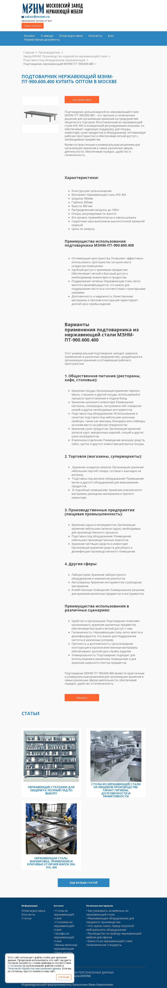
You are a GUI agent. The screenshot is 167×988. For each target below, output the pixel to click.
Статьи (26, 918)
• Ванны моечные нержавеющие (65, 947)
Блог (111, 36)
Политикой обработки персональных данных (34, 968)
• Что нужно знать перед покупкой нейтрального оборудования (110, 928)
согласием (16, 965)
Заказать (81, 697)
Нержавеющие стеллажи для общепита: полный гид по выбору (51, 790)
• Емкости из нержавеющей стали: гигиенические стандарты (109, 943)
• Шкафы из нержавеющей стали (64, 937)
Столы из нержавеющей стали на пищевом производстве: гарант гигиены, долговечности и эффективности (116, 790)
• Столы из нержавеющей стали (64, 914)
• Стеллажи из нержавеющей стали (64, 926)
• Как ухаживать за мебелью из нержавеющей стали (107, 912)
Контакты (95, 36)
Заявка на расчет (32, 25)
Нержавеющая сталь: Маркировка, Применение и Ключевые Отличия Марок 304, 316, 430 (51, 862)
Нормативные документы (42, 39)
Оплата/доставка (71, 36)
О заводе (47, 36)
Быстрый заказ (82, 99)
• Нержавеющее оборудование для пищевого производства (110, 920)
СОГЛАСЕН (63, 977)
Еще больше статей (83, 882)
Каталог (29, 36)
